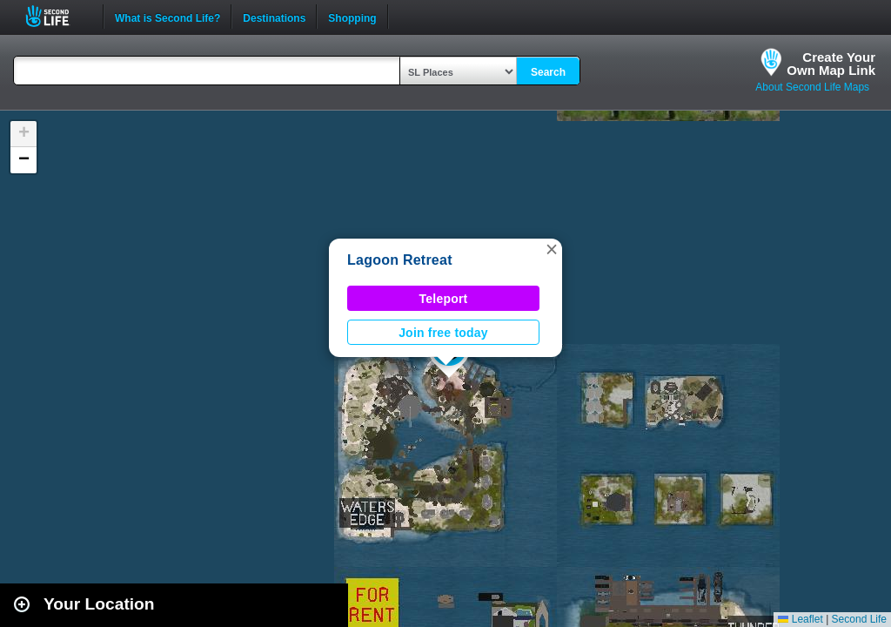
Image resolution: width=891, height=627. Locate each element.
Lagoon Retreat (399, 260)
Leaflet (800, 619)
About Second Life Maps (812, 87)
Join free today (443, 333)
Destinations (274, 16)
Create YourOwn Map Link (831, 64)
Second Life (57, 16)
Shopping (352, 16)
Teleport (443, 299)
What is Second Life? (167, 16)
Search (548, 72)
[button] (551, 249)
